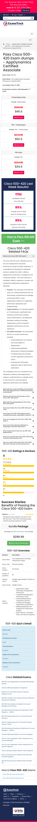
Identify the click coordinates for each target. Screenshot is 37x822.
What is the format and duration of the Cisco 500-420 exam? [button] (16, 397)
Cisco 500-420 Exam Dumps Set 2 (13, 778)
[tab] (18, 256)
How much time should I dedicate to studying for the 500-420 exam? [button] (15, 426)
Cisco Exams (20, 531)
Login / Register (17, 15)
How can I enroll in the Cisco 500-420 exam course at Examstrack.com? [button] (18, 437)
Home (6, 15)
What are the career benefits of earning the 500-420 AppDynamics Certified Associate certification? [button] (18, 390)
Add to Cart (18, 117)
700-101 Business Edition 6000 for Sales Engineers (17, 750)
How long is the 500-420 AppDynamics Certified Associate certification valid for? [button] (17, 414)
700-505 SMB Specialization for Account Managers (17, 734)
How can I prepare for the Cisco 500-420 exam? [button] (17, 420)
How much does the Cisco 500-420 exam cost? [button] (17, 408)
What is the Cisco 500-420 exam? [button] (15, 256)
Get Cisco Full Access (18, 543)
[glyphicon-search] (32, 18)
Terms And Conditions (10, 799)
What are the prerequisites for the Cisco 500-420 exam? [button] (17, 403)
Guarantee (15, 796)
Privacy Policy (26, 796)
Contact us (20, 794)
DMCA (22, 799)
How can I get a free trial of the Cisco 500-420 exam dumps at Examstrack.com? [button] (17, 443)
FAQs (12, 794)
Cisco (8, 44)
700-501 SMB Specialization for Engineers (15, 688)
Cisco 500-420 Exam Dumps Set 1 (13, 774)
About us (6, 796)
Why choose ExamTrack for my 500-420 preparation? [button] (17, 431)
